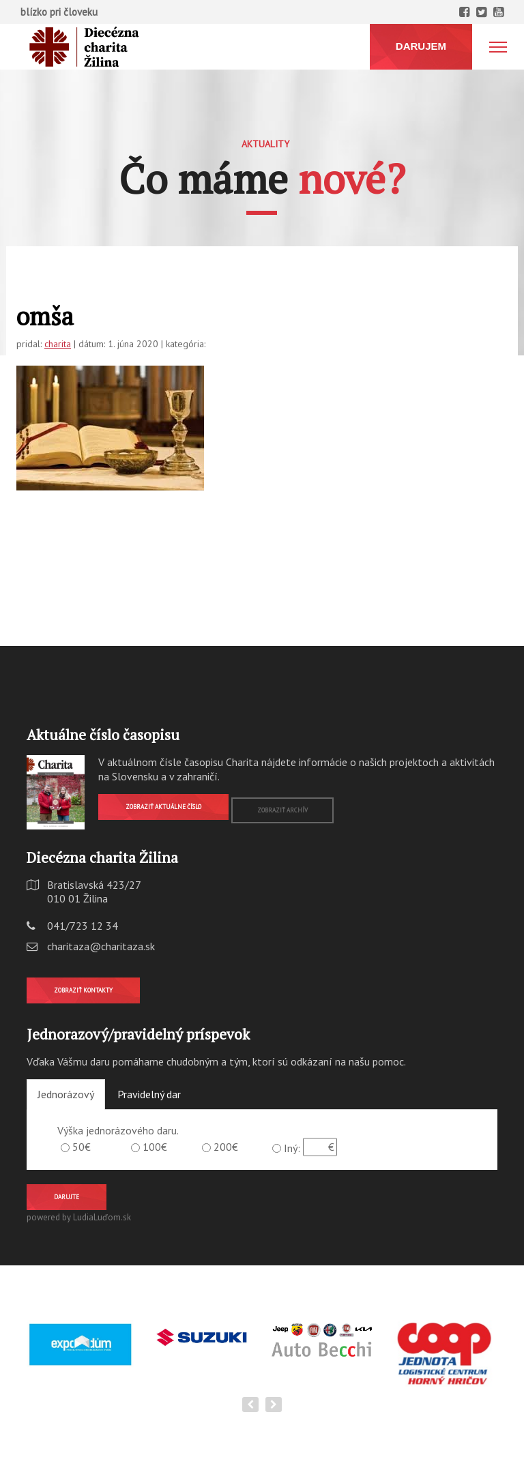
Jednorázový (66, 1094)
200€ (226, 1146)
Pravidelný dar (149, 1094)
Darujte (66, 1197)
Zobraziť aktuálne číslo (163, 806)
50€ (81, 1146)
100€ (155, 1146)
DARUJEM (421, 46)
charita (57, 344)
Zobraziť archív (282, 810)
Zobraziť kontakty (83, 990)
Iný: (292, 1148)
